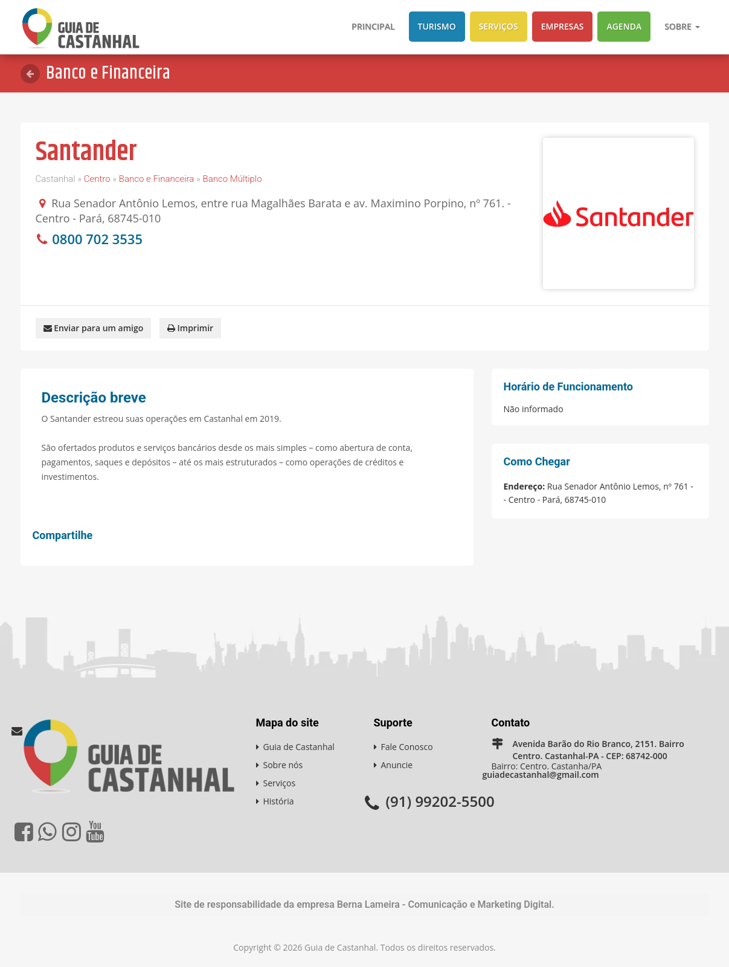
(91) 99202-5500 (440, 801)
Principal (373, 26)
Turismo (437, 26)
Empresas (562, 26)
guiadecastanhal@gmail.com (541, 774)
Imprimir (190, 328)
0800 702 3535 (97, 239)
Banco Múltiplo (232, 178)
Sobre (681, 26)
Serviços (498, 26)
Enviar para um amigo (93, 328)
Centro (97, 178)
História (278, 801)
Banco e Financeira (156, 178)
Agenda (623, 26)
